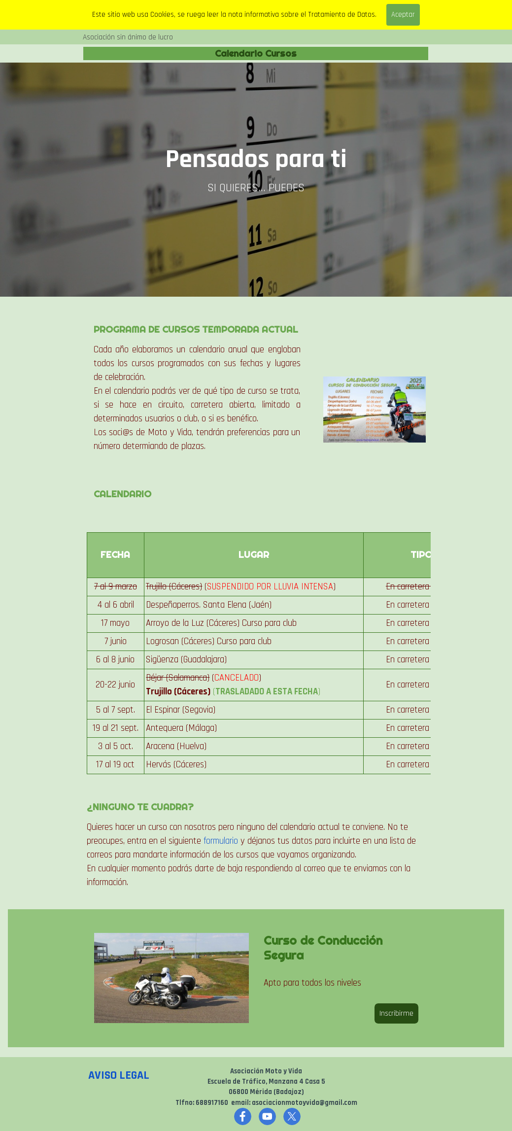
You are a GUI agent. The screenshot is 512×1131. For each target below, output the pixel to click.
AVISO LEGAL (118, 1075)
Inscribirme (396, 1013)
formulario (221, 841)
